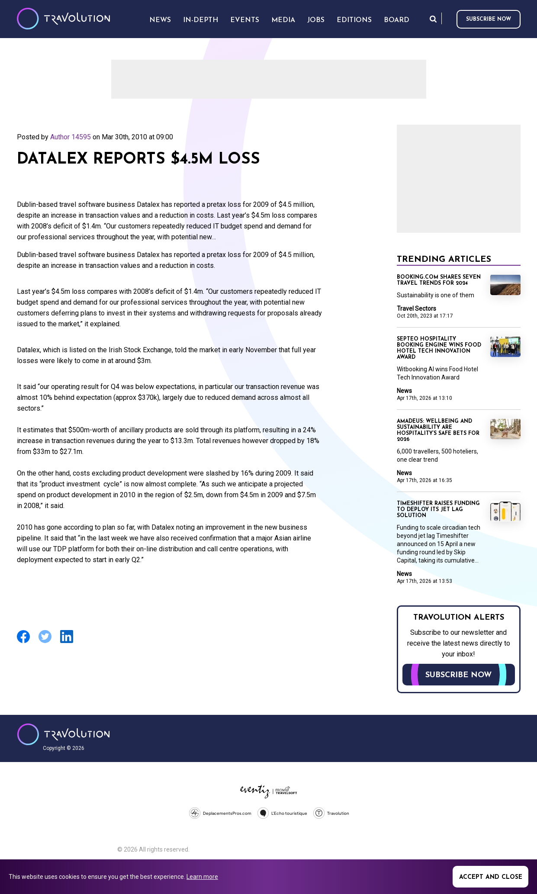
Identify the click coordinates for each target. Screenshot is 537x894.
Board (396, 20)
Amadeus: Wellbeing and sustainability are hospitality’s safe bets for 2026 (438, 430)
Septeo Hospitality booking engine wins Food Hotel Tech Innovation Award (439, 348)
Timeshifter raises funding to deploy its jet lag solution (438, 509)
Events (244, 20)
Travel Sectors (416, 308)
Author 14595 (70, 137)
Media (283, 20)
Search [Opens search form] (433, 19)
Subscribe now (488, 19)
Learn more (202, 876)
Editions (354, 20)
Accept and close (490, 877)
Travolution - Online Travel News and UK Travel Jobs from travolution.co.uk (63, 734)
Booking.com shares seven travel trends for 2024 (439, 280)
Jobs (316, 20)
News (404, 390)
